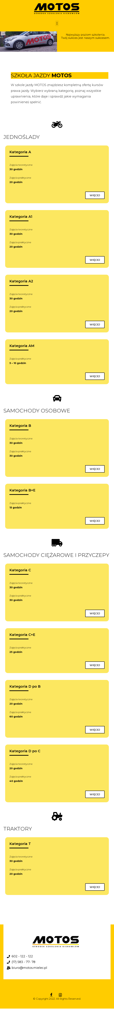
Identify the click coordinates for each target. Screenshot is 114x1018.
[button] (57, 23)
